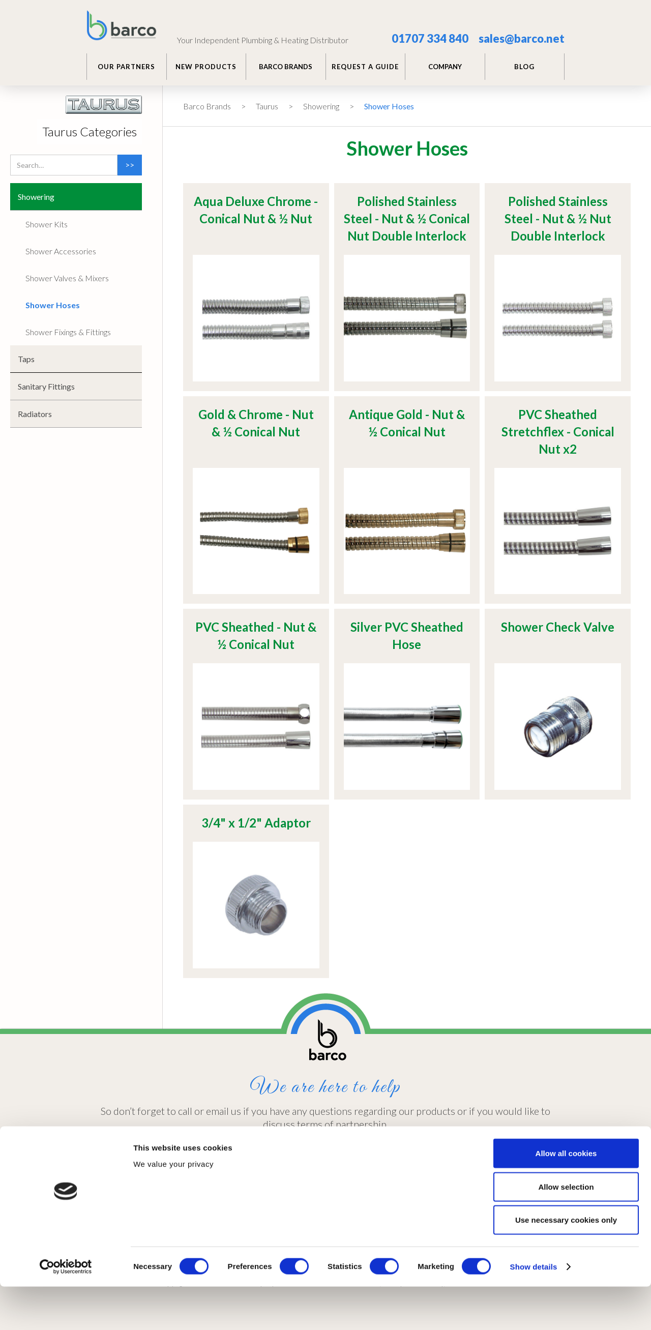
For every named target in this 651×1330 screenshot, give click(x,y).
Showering (321, 106)
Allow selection (566, 1230)
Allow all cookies (566, 1196)
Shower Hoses (389, 106)
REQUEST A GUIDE (365, 67)
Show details (533, 1310)
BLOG (524, 67)
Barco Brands (207, 106)
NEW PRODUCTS (205, 67)
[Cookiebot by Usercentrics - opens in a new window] (65, 1310)
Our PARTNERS (126, 67)
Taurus (267, 106)
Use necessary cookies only (566, 1263)
